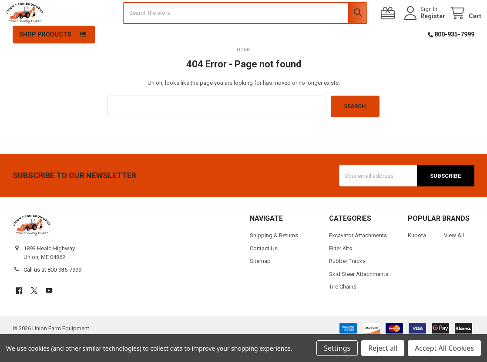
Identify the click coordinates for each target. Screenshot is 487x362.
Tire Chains (342, 308)
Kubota (417, 257)
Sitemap (260, 282)
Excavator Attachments (358, 257)
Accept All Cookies (444, 348)
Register (425, 26)
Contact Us (264, 269)
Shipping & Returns (274, 257)
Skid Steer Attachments (358, 295)
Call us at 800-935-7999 (52, 291)
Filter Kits (340, 269)
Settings (337, 348)
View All (454, 257)
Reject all (382, 348)
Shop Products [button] (45, 56)
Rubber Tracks (347, 282)
